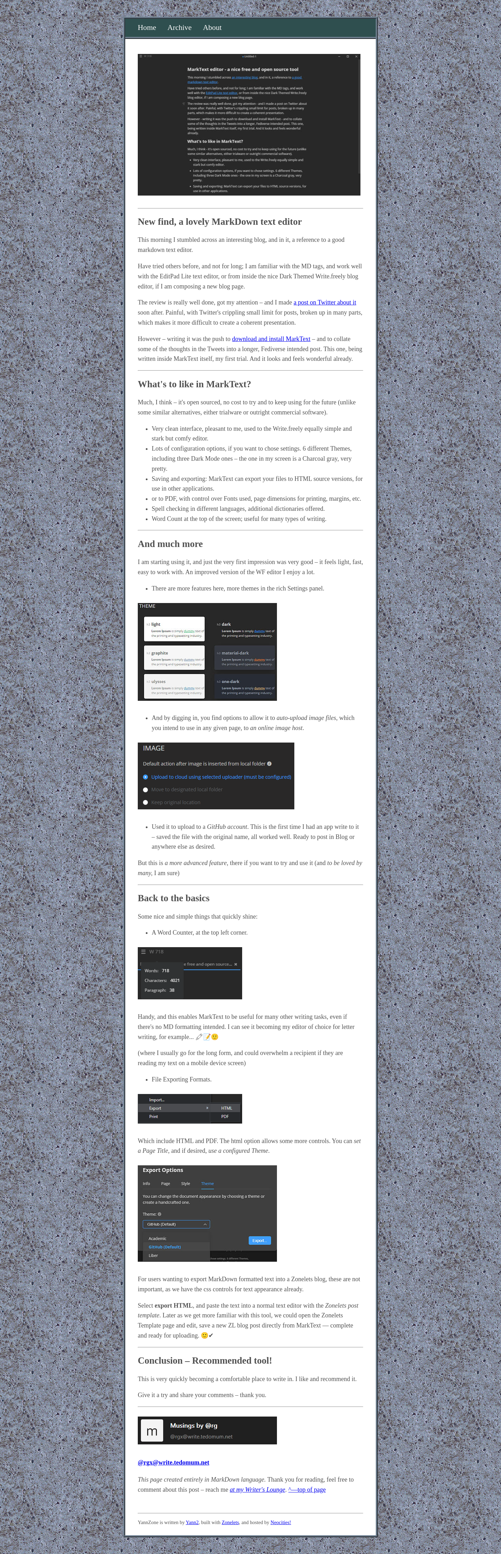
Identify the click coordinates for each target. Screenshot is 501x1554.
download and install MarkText (271, 338)
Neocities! (281, 1522)
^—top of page (307, 1489)
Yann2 (192, 1522)
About (212, 27)
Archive (179, 27)
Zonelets (230, 1522)
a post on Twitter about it (325, 302)
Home (147, 27)
